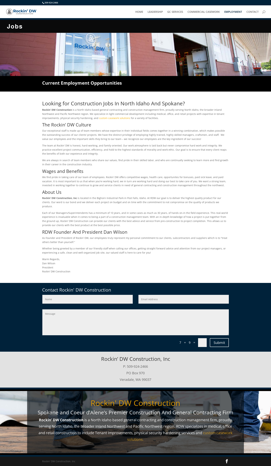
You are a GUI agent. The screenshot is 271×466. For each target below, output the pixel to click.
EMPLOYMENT (233, 12)
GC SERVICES (175, 12)
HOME (139, 12)
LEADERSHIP (155, 12)
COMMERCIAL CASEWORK (204, 12)
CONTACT (252, 12)
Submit (219, 342)
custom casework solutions (114, 118)
